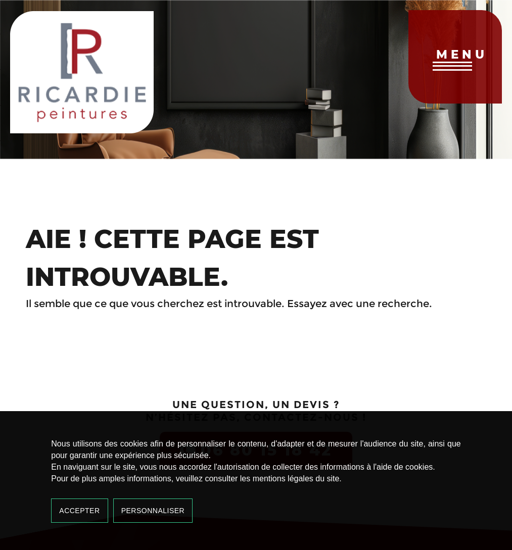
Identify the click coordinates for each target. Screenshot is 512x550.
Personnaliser (153, 511)
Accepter (79, 511)
